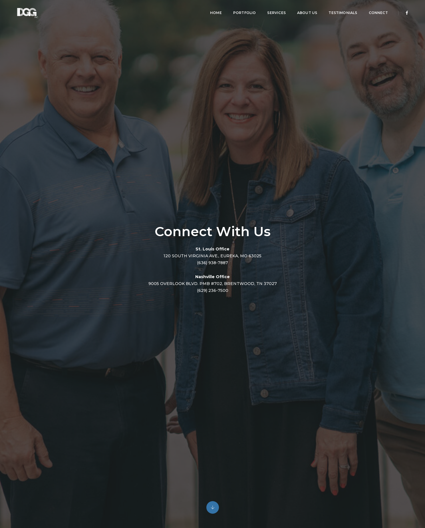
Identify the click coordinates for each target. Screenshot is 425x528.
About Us (304, 10)
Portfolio (241, 10)
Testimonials (340, 10)
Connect (375, 10)
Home (213, 10)
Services (273, 10)
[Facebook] (403, 10)
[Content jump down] (212, 507)
